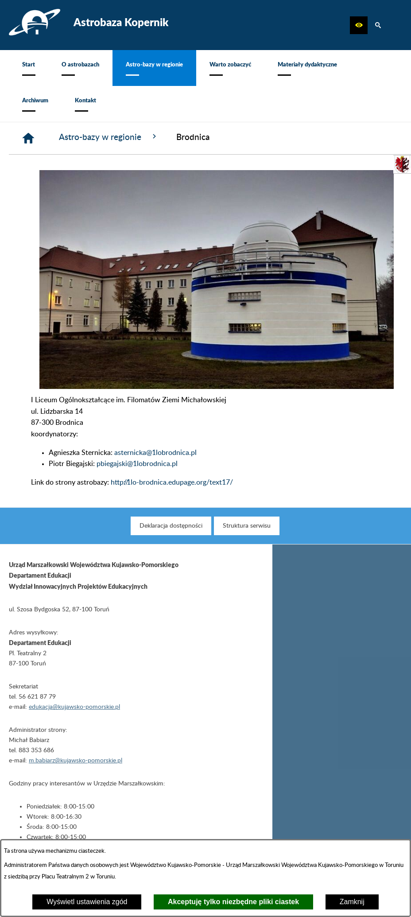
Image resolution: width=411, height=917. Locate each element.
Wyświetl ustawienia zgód (87, 901)
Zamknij (352, 901)
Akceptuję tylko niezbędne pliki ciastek (233, 901)
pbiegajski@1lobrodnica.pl (137, 463)
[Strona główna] (28, 138)
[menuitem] (28, 68)
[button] (359, 25)
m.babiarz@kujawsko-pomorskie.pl (75, 767)
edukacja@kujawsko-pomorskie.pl (74, 714)
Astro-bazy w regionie (109, 137)
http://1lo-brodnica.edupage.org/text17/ (172, 482)
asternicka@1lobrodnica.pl (155, 452)
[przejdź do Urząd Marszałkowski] (402, 164)
